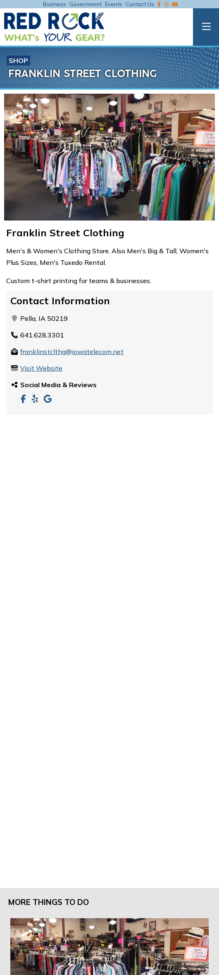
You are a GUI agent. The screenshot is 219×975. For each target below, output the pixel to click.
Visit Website (41, 368)
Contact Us (140, 4)
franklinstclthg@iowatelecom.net (72, 351)
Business (54, 4)
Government (85, 4)
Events (113, 4)
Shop (18, 60)
